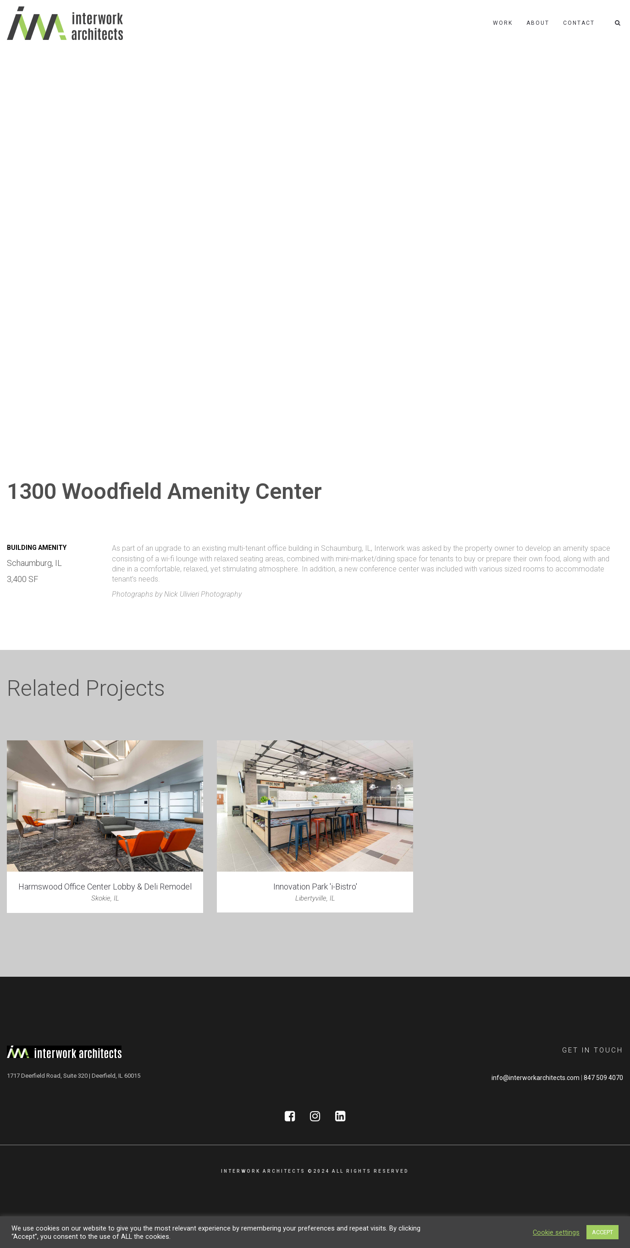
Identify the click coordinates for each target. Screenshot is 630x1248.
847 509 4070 (603, 1077)
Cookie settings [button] (556, 1232)
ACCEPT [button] (602, 1232)
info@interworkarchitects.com (536, 1077)
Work (503, 23)
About (537, 23)
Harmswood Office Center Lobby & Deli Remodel (105, 886)
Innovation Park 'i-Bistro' (315, 886)
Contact (579, 23)
